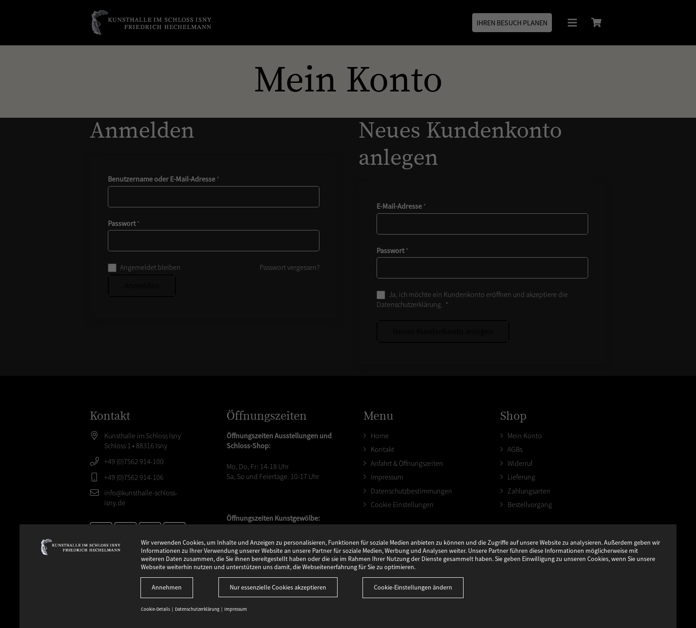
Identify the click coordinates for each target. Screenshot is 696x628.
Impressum (235, 609)
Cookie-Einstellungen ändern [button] (413, 587)
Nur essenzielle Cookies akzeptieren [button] (278, 587)
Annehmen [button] (167, 587)
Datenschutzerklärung (197, 609)
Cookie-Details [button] (156, 609)
